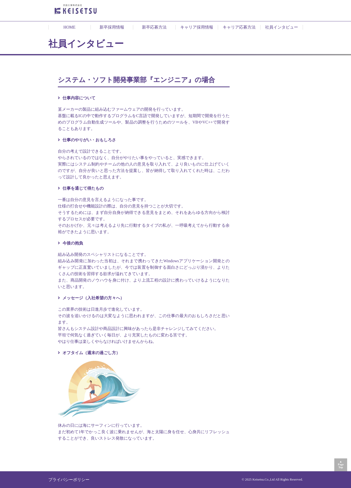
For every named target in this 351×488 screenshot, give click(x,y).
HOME (69, 27)
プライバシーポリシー (68, 479)
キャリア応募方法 (239, 27)
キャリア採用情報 (196, 27)
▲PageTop (341, 464)
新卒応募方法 (154, 27)
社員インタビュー (281, 27)
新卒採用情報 (112, 27)
